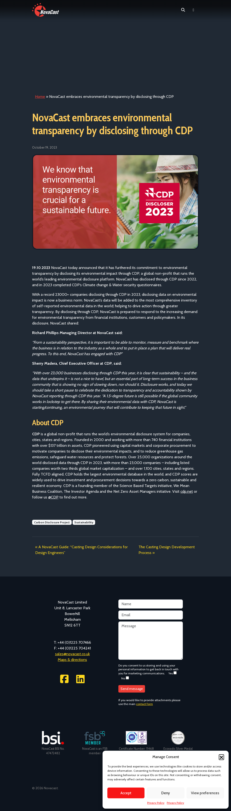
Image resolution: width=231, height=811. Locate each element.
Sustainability (83, 522)
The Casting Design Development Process (167, 550)
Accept (126, 793)
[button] (221, 757)
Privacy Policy (155, 803)
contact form (144, 704)
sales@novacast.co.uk (72, 654)
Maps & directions (72, 659)
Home (40, 96)
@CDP (53, 497)
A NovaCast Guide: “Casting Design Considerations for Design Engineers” (81, 550)
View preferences (205, 793)
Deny (165, 793)
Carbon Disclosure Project (52, 522)
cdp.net (186, 491)
